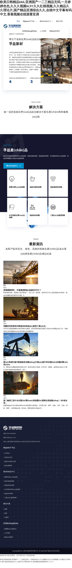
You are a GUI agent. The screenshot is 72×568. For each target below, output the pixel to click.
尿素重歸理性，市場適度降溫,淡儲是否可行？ (22, 290)
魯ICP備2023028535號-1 (52, 551)
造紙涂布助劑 (35, 215)
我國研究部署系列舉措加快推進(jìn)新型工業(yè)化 (24, 326)
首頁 (18, 21)
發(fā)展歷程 (8, 465)
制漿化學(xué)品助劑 (17, 187)
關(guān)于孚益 (28, 21)
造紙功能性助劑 (35, 187)
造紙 (5, 513)
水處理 (6, 517)
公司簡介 (7, 453)
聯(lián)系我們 (55, 31)
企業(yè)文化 (8, 457)
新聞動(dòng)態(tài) (29, 31)
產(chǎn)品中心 (45, 21)
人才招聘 (43, 31)
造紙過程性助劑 (56, 187)
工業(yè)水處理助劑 (57, 215)
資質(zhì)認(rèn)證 (10, 461)
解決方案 (59, 21)
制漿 (5, 509)
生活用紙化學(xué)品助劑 (12, 489)
